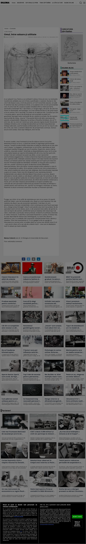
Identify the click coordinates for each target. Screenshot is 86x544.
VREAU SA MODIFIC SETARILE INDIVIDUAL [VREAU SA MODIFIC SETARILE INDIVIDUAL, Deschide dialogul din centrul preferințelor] (77, 524)
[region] (43, 523)
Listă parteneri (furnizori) (47, 524)
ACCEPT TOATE (77, 516)
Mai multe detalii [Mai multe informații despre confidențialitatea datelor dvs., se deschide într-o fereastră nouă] (18, 516)
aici (21, 531)
